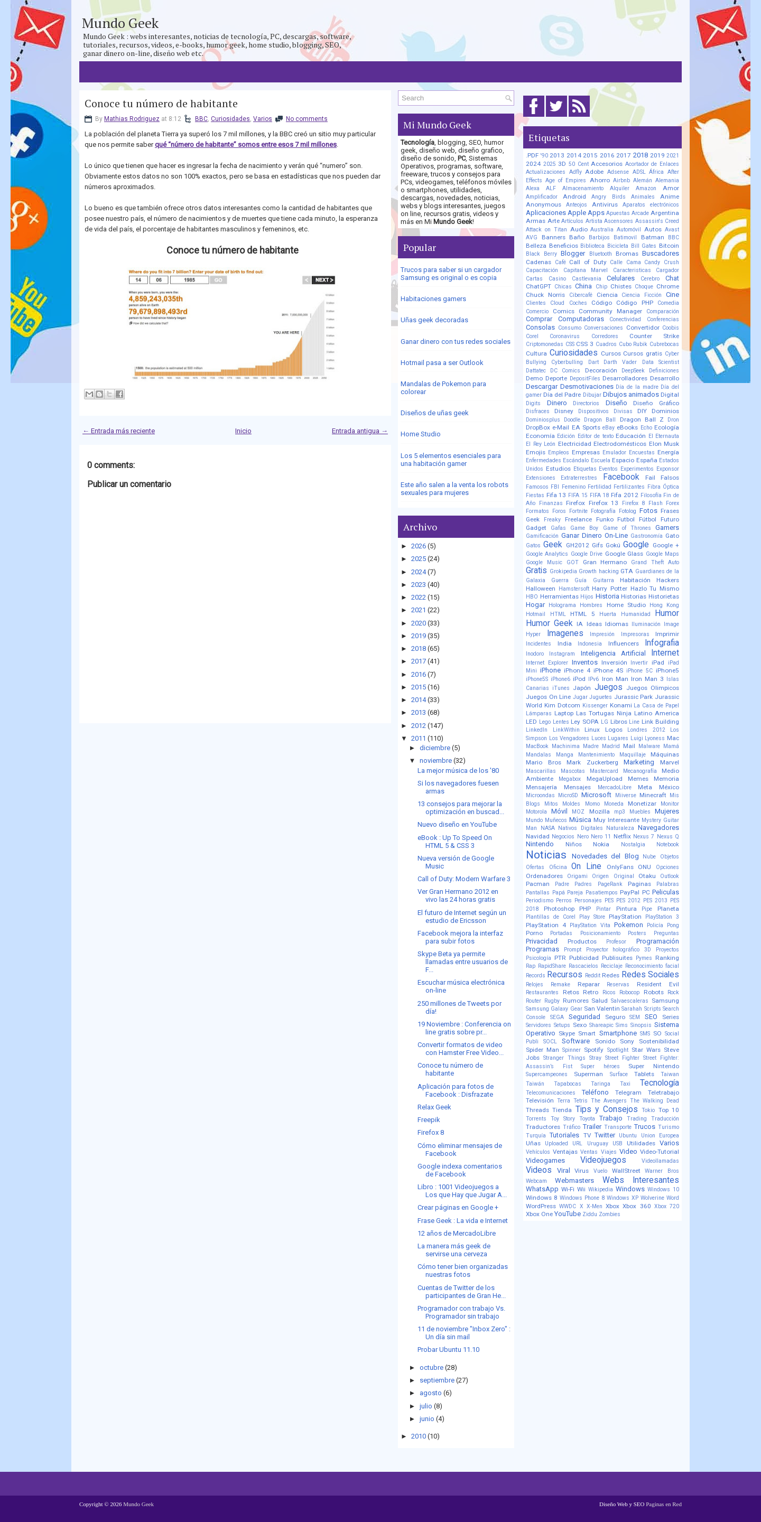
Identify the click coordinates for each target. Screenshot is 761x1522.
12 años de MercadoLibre (456, 1233)
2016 (418, 674)
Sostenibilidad (659, 1041)
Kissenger (595, 705)
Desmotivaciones (587, 386)
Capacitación (542, 270)
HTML (558, 614)
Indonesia (590, 643)
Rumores (576, 1000)
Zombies (609, 1214)
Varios (262, 119)
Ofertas (535, 867)
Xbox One (539, 1214)
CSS (569, 344)
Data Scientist (660, 362)
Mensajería (541, 787)
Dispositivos (593, 411)
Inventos (585, 662)
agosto (431, 1393)
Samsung (665, 1000)
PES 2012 (628, 900)
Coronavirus (565, 336)
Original (624, 876)
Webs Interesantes (640, 1180)
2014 (418, 700)
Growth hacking (599, 571)
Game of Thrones (627, 528)
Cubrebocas (664, 344)
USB (617, 1143)
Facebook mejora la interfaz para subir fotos (460, 937)
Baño (576, 237)
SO (657, 1033)
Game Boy (584, 528)
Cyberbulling (567, 362)
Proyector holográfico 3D (619, 949)
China (583, 286)
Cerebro (650, 278)
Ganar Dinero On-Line (594, 535)
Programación (657, 941)
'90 (544, 155)
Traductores (543, 1127)
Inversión (614, 662)
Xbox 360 (637, 1206)
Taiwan (670, 1074)
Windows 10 (663, 1189)
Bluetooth (600, 253)
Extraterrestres (579, 477)
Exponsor (667, 468)
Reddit (592, 975)
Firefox (575, 503)
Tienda (562, 1110)
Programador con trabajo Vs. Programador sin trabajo (461, 1312)
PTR (560, 957)
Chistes (621, 286)
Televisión (540, 1100)
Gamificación (542, 536)
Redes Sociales (650, 974)
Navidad (538, 836)
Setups (562, 1025)
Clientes (536, 303)
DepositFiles (585, 378)
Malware (649, 746)
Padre (562, 884)
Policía (655, 925)
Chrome (667, 286)
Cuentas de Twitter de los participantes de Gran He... (461, 1292)
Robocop (629, 992)
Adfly (575, 172)
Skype (567, 1033)
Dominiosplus (543, 419)
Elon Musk (664, 443)
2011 (418, 738)
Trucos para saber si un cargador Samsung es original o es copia (451, 274)
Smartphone (618, 1033)
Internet (665, 653)
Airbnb (621, 180)
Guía (580, 580)
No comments (307, 119)
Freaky (552, 519)
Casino (557, 278)
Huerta (607, 614)
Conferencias (663, 319)
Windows (630, 1189)
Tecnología (659, 1083)
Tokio (648, 1110)
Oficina (558, 867)
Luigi (636, 738)
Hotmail (535, 614)
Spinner (571, 1050)
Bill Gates (644, 245)
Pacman (538, 884)
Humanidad (636, 614)
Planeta (668, 908)
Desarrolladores (624, 378)
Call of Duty (587, 262)
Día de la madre (637, 387)
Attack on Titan (546, 229)
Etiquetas (585, 468)
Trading (637, 1118)
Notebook (667, 844)
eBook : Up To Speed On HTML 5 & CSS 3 (454, 841)
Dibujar (592, 394)
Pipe (647, 908)
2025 (418, 559)
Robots (654, 992)
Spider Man (542, 1049)
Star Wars (646, 1049)
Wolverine (652, 1197)
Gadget (536, 527)
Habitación (635, 580)
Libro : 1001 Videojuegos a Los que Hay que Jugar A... (462, 1191)
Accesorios (607, 163)
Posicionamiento (600, 933)
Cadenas (538, 262)
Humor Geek (549, 623)
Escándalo (576, 460)
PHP (585, 908)
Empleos (558, 452)
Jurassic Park (633, 697)
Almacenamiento (583, 188)
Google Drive (586, 553)
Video (628, 1151)
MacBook (537, 746)
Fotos (648, 511)
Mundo (534, 820)
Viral (563, 1170)
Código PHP (634, 302)
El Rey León (540, 444)
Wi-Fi (567, 1189)
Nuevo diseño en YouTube (457, 824)
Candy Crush (661, 262)
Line (634, 721)
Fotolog (627, 511)
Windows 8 (542, 1197)
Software (576, 1041)
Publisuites (617, 957)
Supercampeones (547, 1074)
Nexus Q (668, 836)
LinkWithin (566, 729)
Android (574, 196)
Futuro (670, 519)
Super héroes (600, 1066)
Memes (638, 778)
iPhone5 (667, 670)
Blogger (573, 253)
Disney (563, 411)
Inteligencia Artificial (613, 653)
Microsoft (596, 795)
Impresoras (635, 634)
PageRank (610, 884)
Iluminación (646, 624)
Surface (619, 1074)
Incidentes (538, 643)
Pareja (575, 892)
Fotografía (603, 511)
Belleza (536, 245)
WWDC (567, 1206)
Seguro (615, 1017)
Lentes (561, 721)
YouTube (567, 1214)
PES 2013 (655, 900)
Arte (553, 221)
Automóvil (629, 229)
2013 (418, 712)
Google (636, 544)
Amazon (646, 188)
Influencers (623, 643)
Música (580, 820)
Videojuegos (603, 1160)
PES (609, 900)
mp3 (619, 811)
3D (562, 163)
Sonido (605, 1041)
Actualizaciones (545, 172)
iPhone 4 (577, 670)
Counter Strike (654, 336)
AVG (531, 237)
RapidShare (552, 966)
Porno (534, 933)
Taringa (600, 1083)
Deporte (556, 378)
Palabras (667, 884)
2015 (418, 687)
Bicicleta (617, 245)
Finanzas (551, 503)
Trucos (644, 1127)
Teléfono (595, 1092)
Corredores (604, 336)
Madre (591, 746)
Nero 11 (601, 836)
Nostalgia (633, 844)
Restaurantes (542, 992)
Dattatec (536, 370)
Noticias (546, 854)
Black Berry (541, 253)
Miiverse (625, 795)
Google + (666, 545)
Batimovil (625, 237)
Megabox (570, 779)
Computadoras (581, 319)
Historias (633, 596)
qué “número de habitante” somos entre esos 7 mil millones (246, 144)
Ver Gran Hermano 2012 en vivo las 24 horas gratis (457, 895)
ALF (551, 188)
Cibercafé (580, 295)
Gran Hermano (605, 562)
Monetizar (642, 803)
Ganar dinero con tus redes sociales (456, 342)
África (656, 172)
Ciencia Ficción (641, 295)
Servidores (538, 1025)
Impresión (602, 634)
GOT (573, 562)
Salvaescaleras (629, 1000)
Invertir (639, 662)
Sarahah (631, 1008)
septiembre (437, 1380)
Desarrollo (664, 378)
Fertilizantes (629, 486)
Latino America (656, 713)
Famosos (537, 486)
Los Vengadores (569, 738)
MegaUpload (605, 778)
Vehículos (538, 1151)
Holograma (562, 605)
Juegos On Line (548, 697)
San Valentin (602, 1008)
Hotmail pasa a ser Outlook (442, 363)
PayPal (629, 892)
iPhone (550, 670)
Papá (558, 892)
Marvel (669, 762)
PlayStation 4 (546, 925)
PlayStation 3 (662, 916)
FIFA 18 (599, 495)
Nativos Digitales (580, 828)
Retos (571, 992)
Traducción (665, 1118)
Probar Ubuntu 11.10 (448, 1349)
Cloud (557, 303)
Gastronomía (646, 536)
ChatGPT (538, 286)
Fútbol (647, 519)
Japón (582, 688)
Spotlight (617, 1050)
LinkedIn (536, 729)
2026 (418, 546)
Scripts (652, 1008)
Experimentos (637, 468)
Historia (607, 596)
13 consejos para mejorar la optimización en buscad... (460, 808)
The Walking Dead (654, 1100)
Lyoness (655, 738)
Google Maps (662, 553)
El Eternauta (663, 436)
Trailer (592, 1127)
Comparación (662, 311)
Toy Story (563, 1118)
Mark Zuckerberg (592, 762)
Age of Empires (565, 180)
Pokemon (628, 925)
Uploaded (556, 1143)
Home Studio (421, 434)
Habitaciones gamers (433, 299)
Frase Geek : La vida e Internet (462, 1221)
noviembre (436, 760)
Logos (614, 729)
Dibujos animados (631, 394)
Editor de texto (596, 436)
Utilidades (641, 1143)
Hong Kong (664, 605)
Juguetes (600, 697)
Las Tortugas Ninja (604, 713)
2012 (418, 726)
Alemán (642, 180)
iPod (579, 679)
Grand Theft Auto (655, 562)
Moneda (614, 803)
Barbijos (599, 237)
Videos (539, 1170)
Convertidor (643, 327)
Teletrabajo (663, 1092)
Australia (602, 229)
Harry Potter (609, 588)
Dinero (557, 403)
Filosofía (651, 495)
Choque (644, 286)
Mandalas (538, 754)
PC (646, 892)
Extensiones (540, 477)
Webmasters (574, 1180)
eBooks (627, 427)
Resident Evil (658, 984)
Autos (653, 229)
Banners (553, 237)
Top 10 (668, 1110)
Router (533, 1000)
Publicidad (584, 957)
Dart (593, 362)
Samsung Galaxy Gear (554, 1008)
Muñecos (556, 820)
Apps (596, 213)
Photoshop (559, 908)
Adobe (594, 171)
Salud (599, 1000)
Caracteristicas (632, 270)
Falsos (670, 477)
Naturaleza (620, 828)
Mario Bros (543, 762)
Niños (573, 844)
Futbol (626, 519)
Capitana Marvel (585, 270)
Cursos (611, 353)
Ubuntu (628, 1135)
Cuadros (606, 344)
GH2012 (577, 545)
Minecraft (652, 795)
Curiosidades (230, 119)
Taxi (625, 1083)
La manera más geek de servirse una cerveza (453, 1250)
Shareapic (601, 1025)
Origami (577, 876)
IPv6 (593, 679)
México (669, 787)
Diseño (616, 403)
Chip (601, 286)
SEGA (557, 1017)
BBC (201, 119)
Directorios (586, 403)
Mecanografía (640, 771)
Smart (587, 1033)
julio (426, 1406)
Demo (534, 378)
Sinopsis (641, 1025)
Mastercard (604, 771)
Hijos (586, 596)
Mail (629, 746)
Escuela (600, 460)
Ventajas (565, 1151)
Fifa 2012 (624, 495)
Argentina (665, 213)
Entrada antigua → (360, 431)
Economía (540, 436)
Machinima (566, 746)
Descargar (542, 386)
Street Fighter (622, 1057)
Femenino (574, 486)
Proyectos (667, 949)
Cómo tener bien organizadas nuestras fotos (462, 1270)
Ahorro (600, 180)
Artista (594, 221)
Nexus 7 (643, 836)
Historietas (663, 596)
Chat (672, 278)
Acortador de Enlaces (652, 164)
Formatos (537, 511)
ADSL (639, 172)
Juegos (609, 687)
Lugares (618, 738)
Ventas (589, 1151)
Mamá (671, 746)
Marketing (639, 762)
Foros (559, 511)
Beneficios (563, 245)
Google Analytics (547, 553)
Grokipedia (563, 571)
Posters (637, 933)
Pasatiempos (602, 892)
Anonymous (543, 204)
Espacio (623, 460)
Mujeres (667, 811)
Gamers (667, 527)
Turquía (536, 1135)
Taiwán (535, 1083)
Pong (673, 925)
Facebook (621, 477)
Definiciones (664, 370)
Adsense (618, 172)
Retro (590, 992)
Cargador (667, 270)
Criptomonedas (544, 344)
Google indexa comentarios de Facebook (459, 1170)
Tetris (580, 1100)
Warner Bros (662, 1171)
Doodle (572, 419)
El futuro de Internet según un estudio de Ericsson (461, 917)
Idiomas (616, 624)
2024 (418, 572)
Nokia (601, 844)
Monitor (670, 803)
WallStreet (626, 1170)
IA (580, 624)
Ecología (666, 427)
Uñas (533, 1143)
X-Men (594, 1206)
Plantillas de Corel (551, 916)
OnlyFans (620, 867)
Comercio (537, 311)
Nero (583, 836)
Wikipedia (600, 1189)
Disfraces (538, 411)
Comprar (539, 319)
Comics (563, 311)
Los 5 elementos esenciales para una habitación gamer (451, 460)
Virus (581, 1170)
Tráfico (571, 1127)
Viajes (609, 1151)
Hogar (535, 605)
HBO (532, 596)
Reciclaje (612, 966)
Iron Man (615, 679)
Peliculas (665, 892)
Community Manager (610, 311)
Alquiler (619, 188)
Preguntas (666, 933)
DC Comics (565, 370)
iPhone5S (537, 679)
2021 (418, 610)
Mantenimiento (596, 754)
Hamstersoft (574, 588)
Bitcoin (669, 245)
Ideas (594, 624)
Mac (673, 738)
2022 (418, 597)
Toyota (587, 1118)
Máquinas (665, 754)
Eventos (608, 468)
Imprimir (667, 634)
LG (604, 721)
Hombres (591, 605)
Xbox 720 (666, 1206)
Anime (669, 196)
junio (427, 1419)
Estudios (558, 468)
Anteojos (576, 204)
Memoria (666, 778)
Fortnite (578, 511)
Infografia (662, 643)
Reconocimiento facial (652, 966)
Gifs (597, 545)
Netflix (622, 836)
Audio (579, 229)
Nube (649, 856)
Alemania (667, 180)
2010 (418, 1436)
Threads (537, 1110)
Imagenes (565, 633)
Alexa (533, 188)
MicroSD (568, 795)
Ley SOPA (585, 721)
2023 (418, 585)
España (646, 460)
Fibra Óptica (663, 486)
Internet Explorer (547, 662)
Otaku (647, 876)
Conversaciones (603, 327)
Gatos (533, 545)
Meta (645, 787)
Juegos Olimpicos (652, 688)
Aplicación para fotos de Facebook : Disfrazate (455, 1090)
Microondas (540, 795)
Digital (670, 394)
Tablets (644, 1074)
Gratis (536, 570)
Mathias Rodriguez (132, 119)
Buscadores (660, 253)
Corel (532, 336)
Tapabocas (567, 1083)
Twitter (605, 1135)
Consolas (540, 327)
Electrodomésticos (619, 443)
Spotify (594, 1049)
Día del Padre (562, 394)
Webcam (536, 1181)
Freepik (428, 1120)
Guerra (560, 580)
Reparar (589, 984)
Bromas (627, 253)
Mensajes (577, 787)
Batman (652, 237)
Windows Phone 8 (582, 1197)
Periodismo (539, 900)
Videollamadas (660, 1160)
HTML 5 (582, 614)
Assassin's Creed (657, 221)
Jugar (580, 697)
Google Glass (624, 553)
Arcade (640, 213)
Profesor (616, 941)
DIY (642, 411)
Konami (621, 705)
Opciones (667, 867)
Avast (672, 229)
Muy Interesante (616, 820)
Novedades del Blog (605, 856)
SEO (651, 1017)
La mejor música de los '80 (458, 770)
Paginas (639, 884)
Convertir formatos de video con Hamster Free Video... (460, 1049)
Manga (564, 754)
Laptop (563, 713)
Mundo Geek (120, 23)
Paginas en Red (664, 1504)
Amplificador (542, 196)
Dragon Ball (600, 419)
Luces (598, 738)
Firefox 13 (604, 503)
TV (587, 1135)
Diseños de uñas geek (435, 413)
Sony (627, 1041)
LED (531, 721)
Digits (533, 403)
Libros (618, 721)
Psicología (538, 958)
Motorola (536, 811)
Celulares (621, 278)
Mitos (551, 803)
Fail (650, 477)
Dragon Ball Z (642, 419)
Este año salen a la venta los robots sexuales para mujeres (454, 489)
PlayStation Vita (590, 925)
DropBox (538, 427)
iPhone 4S (608, 670)
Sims (622, 1025)
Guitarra (603, 580)
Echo (646, 427)
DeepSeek (633, 370)
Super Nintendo (653, 1066)
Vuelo (600, 1171)
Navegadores (658, 828)
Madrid (611, 746)
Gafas (558, 528)
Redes (610, 975)
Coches (578, 303)
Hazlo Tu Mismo (654, 588)
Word (672, 1197)
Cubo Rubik (633, 344)
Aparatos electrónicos (651, 204)
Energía (668, 452)
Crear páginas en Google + (457, 1207)
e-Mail (560, 427)
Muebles (640, 811)
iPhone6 (560, 679)
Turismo (668, 1127)
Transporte (618, 1127)
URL (577, 1143)
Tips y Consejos (607, 1109)
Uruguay (597, 1143)
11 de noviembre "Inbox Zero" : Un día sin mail (464, 1333)
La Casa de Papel (656, 705)
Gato (672, 535)
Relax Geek (434, 1107)
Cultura (536, 353)
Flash (655, 503)
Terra (563, 1100)
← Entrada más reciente (118, 431)
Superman (588, 1074)
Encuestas (642, 452)
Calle (616, 262)
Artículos (572, 221)
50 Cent (579, 164)
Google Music (544, 562)
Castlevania (586, 278)
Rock (673, 992)
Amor (671, 188)
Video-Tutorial (659, 1151)
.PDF (532, 155)
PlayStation (625, 916)
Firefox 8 (430, 1132)
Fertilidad (599, 486)
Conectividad (625, 319)
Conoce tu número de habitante (161, 103)
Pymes (644, 958)
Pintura (626, 908)
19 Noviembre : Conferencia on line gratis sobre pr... (464, 1028)
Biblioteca (592, 245)
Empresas (586, 452)
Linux (592, 729)
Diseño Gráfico (656, 403)
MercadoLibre (615, 787)
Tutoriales (564, 1135)
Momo (592, 803)
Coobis (670, 327)
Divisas (623, 411)
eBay (608, 427)
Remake (560, 984)
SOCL (550, 1041)
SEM (634, 1017)
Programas (542, 949)
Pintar (603, 908)
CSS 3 (584, 344)
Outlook (669, 876)
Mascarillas (541, 771)
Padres (583, 884)
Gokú (613, 545)
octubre (431, 1367)
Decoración (601, 370)
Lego (545, 721)
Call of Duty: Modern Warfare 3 (464, 879)
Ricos (609, 992)
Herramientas (559, 596)
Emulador (614, 452)
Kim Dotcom (562, 705)
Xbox (612, 1206)
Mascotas (573, 771)
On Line (586, 866)
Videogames (545, 1160)
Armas (535, 221)
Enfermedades (543, 460)
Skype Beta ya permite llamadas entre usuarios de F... (462, 962)
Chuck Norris (545, 294)
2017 (418, 661)
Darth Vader (620, 362)
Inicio (243, 431)
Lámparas (539, 713)
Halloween (540, 588)
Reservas (618, 984)
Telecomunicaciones (551, 1092)
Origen (600, 876)
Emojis (535, 452)
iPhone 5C (639, 670)
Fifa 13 (556, 495)
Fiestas (535, 495)
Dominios (665, 411)
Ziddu (589, 1214)
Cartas (534, 278)
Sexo (580, 1025)
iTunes (561, 688)
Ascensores (618, 221)
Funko (605, 519)
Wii (581, 1189)
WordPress (541, 1206)
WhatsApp (542, 1189)
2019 (418, 636)
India (565, 643)
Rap (530, 966)
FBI (555, 486)
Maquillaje (632, 754)
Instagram (562, 653)
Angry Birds (608, 196)
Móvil (559, 811)
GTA (626, 571)
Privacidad (542, 941)
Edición (566, 436)
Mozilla (599, 811)
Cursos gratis (642, 353)
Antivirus (605, 204)
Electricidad (574, 443)
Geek (552, 544)
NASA (548, 828)
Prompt (572, 949)
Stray (595, 1057)
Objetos (669, 856)
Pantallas (538, 892)
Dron (673, 419)
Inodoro (535, 653)
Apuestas (618, 213)
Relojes (534, 984)
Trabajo (611, 1118)
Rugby (552, 1000)
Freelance (578, 519)
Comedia (668, 303)
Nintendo (540, 844)
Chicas (563, 286)
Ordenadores (544, 876)
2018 (418, 648)
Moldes (571, 803)
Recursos (564, 974)
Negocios (563, 836)
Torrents (536, 1118)
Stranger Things (564, 1057)
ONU (644, 867)
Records (535, 975)
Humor (667, 613)
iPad (658, 662)
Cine (672, 294)
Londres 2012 (646, 729)
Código (601, 302)
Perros (564, 900)
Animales (643, 196)
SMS (645, 1033)
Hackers (667, 580)
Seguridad (584, 1017)
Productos (582, 941)
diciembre (435, 748)
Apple (577, 213)
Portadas (561, 933)
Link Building (660, 721)
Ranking (667, 957)
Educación (631, 436)
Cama (633, 262)
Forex (672, 503)
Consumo (569, 327)
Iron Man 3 (647, 679)
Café (560, 262)
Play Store (592, 916)
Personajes (588, 900)
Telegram (628, 1092)
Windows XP (622, 1197)
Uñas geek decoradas (434, 320)
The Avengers (609, 1100)
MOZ (578, 811)
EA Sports (586, 427)
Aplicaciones (546, 213)
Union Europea (660, 1135)
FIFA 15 (578, 495)
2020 (418, 623)
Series (670, 1017)
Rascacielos (583, 966)
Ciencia (607, 294)
